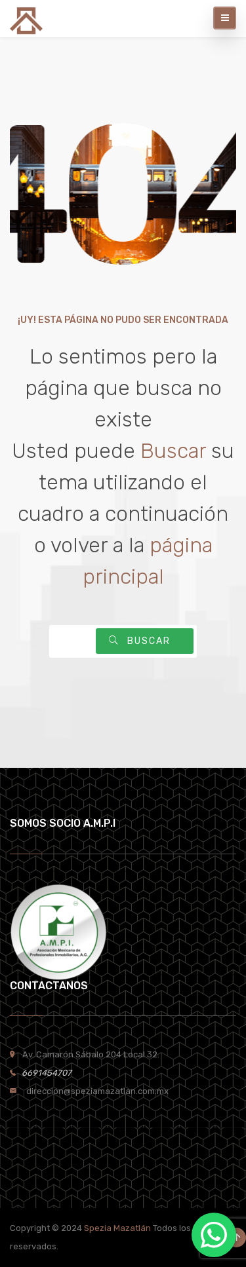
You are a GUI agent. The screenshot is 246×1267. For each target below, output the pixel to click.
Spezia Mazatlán (117, 1228)
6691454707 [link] (44, 1073)
